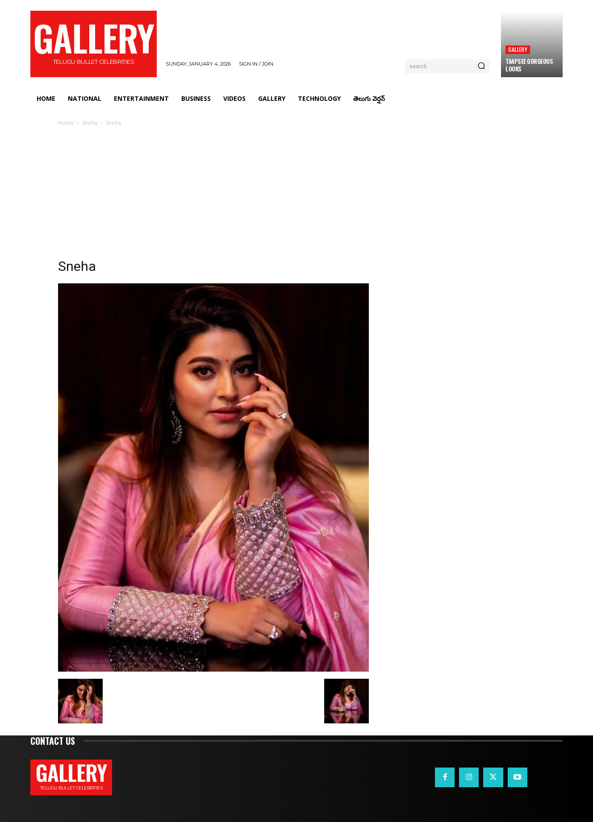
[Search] (481, 66)
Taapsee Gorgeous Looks (529, 65)
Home (66, 123)
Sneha (89, 123)
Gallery (517, 49)
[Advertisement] (296, 195)
